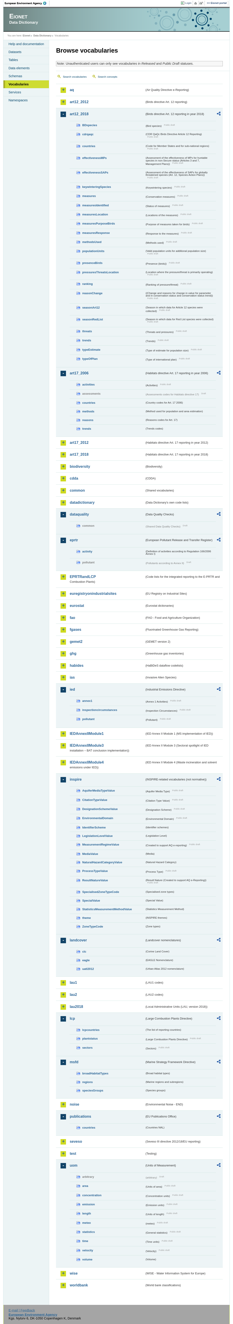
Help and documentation (26, 44)
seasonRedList (92, 319)
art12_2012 (79, 102)
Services (14, 92)
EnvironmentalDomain (97, 818)
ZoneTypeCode (92, 926)
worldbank (79, 1285)
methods (88, 411)
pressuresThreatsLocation (100, 272)
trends (86, 340)
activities (88, 384)
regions (87, 1082)
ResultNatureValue (95, 880)
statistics (88, 1232)
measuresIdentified (95, 205)
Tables (13, 60)
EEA (27, 3)
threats (87, 331)
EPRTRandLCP (83, 577)
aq (72, 90)
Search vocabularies (74, 76)
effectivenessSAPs (95, 172)
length (86, 1213)
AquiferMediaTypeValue (98, 790)
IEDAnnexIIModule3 (87, 745)
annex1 (87, 701)
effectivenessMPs (94, 158)
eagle (86, 960)
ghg (73, 653)
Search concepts (107, 76)
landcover (78, 940)
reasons (87, 420)
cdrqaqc (88, 134)
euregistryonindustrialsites (93, 594)
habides (76, 665)
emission (88, 1204)
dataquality (79, 514)
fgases (75, 629)
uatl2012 (88, 969)
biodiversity (80, 466)
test (73, 1153)
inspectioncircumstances (99, 710)
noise (74, 1104)
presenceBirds (92, 263)
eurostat (77, 606)
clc (84, 951)
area (85, 1186)
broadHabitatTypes (95, 1073)
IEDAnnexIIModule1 (87, 734)
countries (88, 146)
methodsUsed (91, 242)
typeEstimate (91, 349)
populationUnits (93, 251)
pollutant (88, 719)
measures (89, 196)
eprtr (74, 540)
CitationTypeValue (94, 800)
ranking (87, 284)
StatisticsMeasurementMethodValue (107, 909)
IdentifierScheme (94, 827)
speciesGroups (92, 1090)
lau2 (73, 995)
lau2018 (76, 1007)
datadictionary (82, 502)
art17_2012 (79, 443)
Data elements (19, 68)
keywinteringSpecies (96, 187)
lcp (72, 1018)
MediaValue (90, 854)
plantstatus (90, 1038)
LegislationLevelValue (97, 836)
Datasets (14, 52)
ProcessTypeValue (95, 871)
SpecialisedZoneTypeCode (100, 892)
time (85, 1241)
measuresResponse (96, 233)
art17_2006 (79, 373)
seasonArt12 (91, 307)
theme (86, 918)
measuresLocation (95, 214)
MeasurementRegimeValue (100, 844)
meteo (86, 1222)
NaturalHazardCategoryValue (102, 862)
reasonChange (92, 293)
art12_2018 (79, 114)
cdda (74, 478)
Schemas (15, 76)
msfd (74, 1062)
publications (80, 1116)
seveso (76, 1141)
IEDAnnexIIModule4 (87, 762)
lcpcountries (90, 1030)
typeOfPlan (90, 358)
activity (87, 551)
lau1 (73, 982)
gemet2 (76, 642)
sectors (87, 1047)
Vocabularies (18, 84)
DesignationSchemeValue (100, 809)
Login (188, 3)
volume (87, 1259)
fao (72, 618)
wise (74, 1273)
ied (72, 689)
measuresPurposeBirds (98, 223)
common (77, 490)
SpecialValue (91, 900)
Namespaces (18, 100)
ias (72, 677)
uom (73, 1165)
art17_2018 (79, 454)
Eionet (26, 35)
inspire (75, 779)
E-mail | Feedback (22, 1310)
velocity (87, 1250)
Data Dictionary (42, 35)
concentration (91, 1195)
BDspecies (89, 125)
